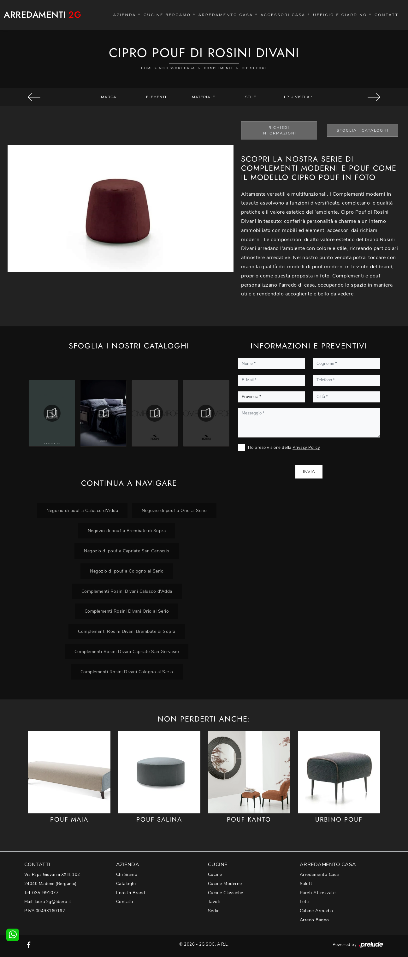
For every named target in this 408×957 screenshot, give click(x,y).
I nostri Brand (130, 893)
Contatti (387, 15)
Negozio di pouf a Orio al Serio (174, 510)
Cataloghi (126, 884)
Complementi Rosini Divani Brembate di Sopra (126, 631)
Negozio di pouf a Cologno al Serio (126, 571)
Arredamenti (42, 15)
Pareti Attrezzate (318, 893)
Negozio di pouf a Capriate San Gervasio (126, 551)
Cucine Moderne (225, 884)
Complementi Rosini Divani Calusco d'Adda (126, 591)
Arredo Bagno (314, 920)
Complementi (218, 68)
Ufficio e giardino (340, 15)
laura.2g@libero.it (53, 902)
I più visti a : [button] (298, 96)
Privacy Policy (306, 447)
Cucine (215, 874)
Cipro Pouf (254, 68)
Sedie (214, 911)
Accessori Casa (283, 15)
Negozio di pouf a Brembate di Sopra (127, 530)
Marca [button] (108, 96)
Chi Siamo (127, 874)
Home (147, 68)
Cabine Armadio (316, 911)
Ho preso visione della (284, 447)
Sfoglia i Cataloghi (362, 130)
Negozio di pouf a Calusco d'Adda (82, 510)
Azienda (124, 15)
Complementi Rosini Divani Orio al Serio (127, 611)
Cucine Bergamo (167, 15)
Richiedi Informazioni (279, 130)
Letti (305, 902)
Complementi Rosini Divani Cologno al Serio (126, 672)
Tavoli (214, 902)
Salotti (307, 884)
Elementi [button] (156, 96)
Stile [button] (250, 96)
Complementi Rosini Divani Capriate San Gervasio (126, 651)
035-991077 (45, 893)
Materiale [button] (203, 96)
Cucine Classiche (225, 893)
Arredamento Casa (225, 15)
